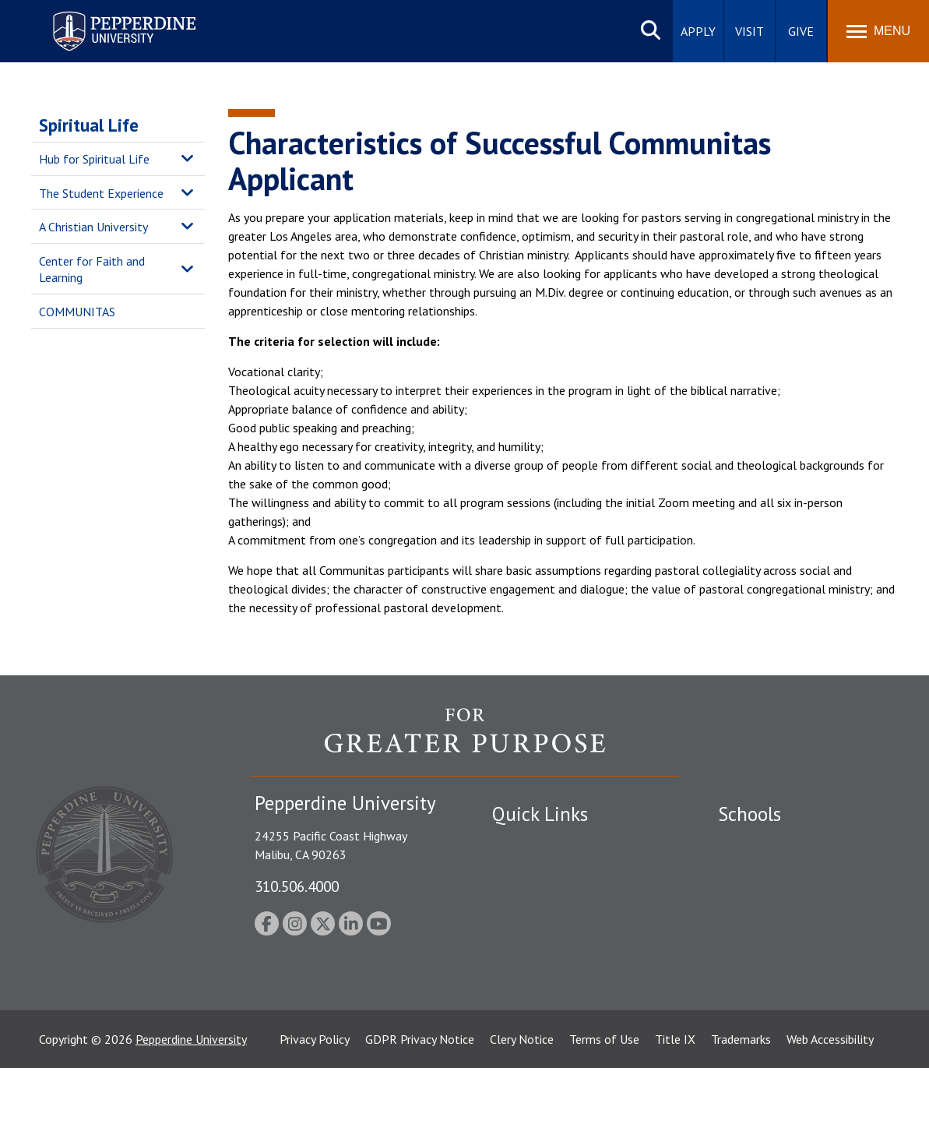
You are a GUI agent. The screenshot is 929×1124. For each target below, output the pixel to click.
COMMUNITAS (77, 311)
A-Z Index (517, 979)
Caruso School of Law (776, 871)
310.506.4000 (297, 886)
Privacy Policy (315, 1095)
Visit (749, 31)
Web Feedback (529, 1033)
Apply (698, 31)
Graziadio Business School (785, 897)
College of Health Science (786, 995)
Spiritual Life (89, 125)
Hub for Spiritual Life (94, 159)
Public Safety (526, 843)
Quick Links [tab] (540, 814)
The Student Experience (101, 193)
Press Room (523, 1006)
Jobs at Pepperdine (540, 924)
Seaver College (757, 843)
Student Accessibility (546, 871)
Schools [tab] (749, 814)
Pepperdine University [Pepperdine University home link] (105, 14)
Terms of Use (604, 1095)
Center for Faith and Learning (92, 269)
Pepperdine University (191, 1095)
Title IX (675, 1095)
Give (801, 31)
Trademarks (741, 1095)
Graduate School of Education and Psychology (808, 933)
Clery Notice (522, 1095)
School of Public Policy (778, 968)
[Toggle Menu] (878, 31)
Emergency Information (553, 897)
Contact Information (546, 952)
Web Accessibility (830, 1095)
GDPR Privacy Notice (419, 1095)
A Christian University (93, 226)
